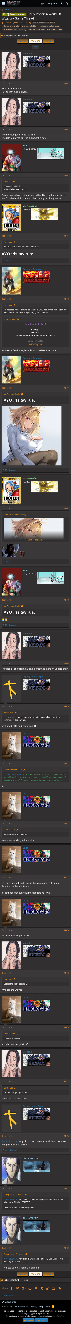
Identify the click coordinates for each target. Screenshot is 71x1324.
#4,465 (66, 299)
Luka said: (8, 979)
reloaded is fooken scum (49, 26)
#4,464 (66, 236)
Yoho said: (8, 242)
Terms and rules (21, 1306)
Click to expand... (36, 344)
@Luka (7, 774)
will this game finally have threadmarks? (45, 29)
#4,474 (66, 930)
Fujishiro (7, 23)
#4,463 (66, 175)
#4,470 (66, 706)
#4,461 (66, 83)
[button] (3, 3)
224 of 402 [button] (35, 41)
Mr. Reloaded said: (12, 394)
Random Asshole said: (14, 515)
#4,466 (66, 388)
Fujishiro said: (10, 319)
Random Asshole (32, 269)
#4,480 (66, 1248)
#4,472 (66, 823)
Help (48, 1306)
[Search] (66, 3)
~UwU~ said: (9, 829)
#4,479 (66, 1188)
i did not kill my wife (11, 26)
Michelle (27, 53)
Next (48, 41)
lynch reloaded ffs (29, 26)
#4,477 (66, 1082)
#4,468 (66, 600)
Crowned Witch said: (13, 769)
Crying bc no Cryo (33, 676)
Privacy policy (37, 1306)
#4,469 (66, 663)
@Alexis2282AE (18, 774)
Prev (22, 41)
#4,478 (66, 1136)
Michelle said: (10, 181)
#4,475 (66, 973)
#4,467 (66, 508)
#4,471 (66, 763)
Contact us (7, 1306)
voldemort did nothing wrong (14, 29)
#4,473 (66, 878)
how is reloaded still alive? (44, 23)
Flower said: (9, 712)
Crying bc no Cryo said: (14, 1194)
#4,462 (66, 129)
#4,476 (66, 1027)
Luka (25, 733)
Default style (9, 1302)
